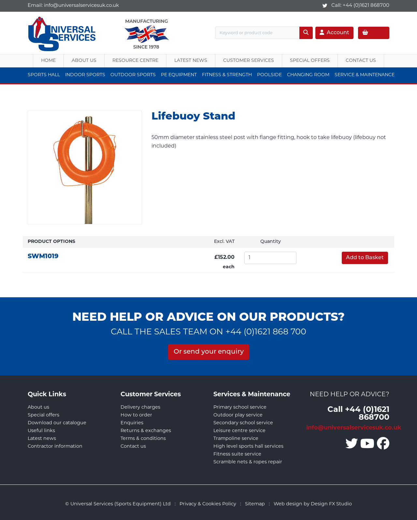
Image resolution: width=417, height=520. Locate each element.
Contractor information (55, 446)
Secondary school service (243, 423)
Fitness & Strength (227, 75)
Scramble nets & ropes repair (247, 462)
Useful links (41, 431)
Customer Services (248, 60)
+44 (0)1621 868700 (366, 5)
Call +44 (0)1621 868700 (358, 414)
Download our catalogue (57, 423)
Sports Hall (44, 75)
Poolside (269, 75)
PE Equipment (179, 75)
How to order (136, 415)
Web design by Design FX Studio (313, 504)
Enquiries (132, 423)
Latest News (190, 60)
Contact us (133, 446)
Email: (73, 5)
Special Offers (310, 60)
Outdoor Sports (133, 75)
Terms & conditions (143, 438)
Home (48, 60)
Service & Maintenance (365, 75)
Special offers (43, 415)
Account (334, 32)
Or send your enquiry (209, 352)
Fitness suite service (237, 454)
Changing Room (308, 75)
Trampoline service (235, 438)
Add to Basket (365, 257)
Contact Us (361, 60)
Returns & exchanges (146, 431)
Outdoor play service (238, 415)
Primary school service (239, 407)
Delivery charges (140, 407)
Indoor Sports (85, 75)
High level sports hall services (248, 446)
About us (84, 60)
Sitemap (255, 504)
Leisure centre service (239, 431)
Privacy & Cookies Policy (208, 504)
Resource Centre (135, 60)
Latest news (42, 438)
